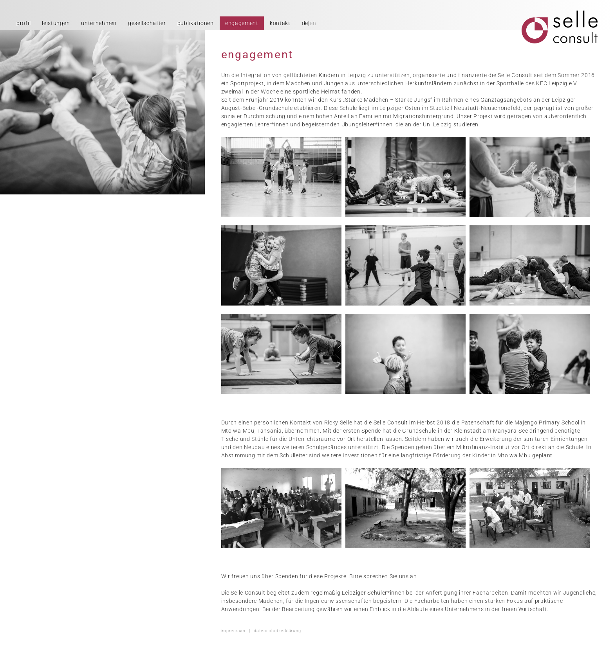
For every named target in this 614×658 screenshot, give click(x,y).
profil (23, 23)
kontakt (280, 23)
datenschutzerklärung (277, 630)
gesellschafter (147, 23)
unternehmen (99, 23)
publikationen (195, 23)
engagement (241, 23)
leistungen (56, 23)
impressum (233, 630)
